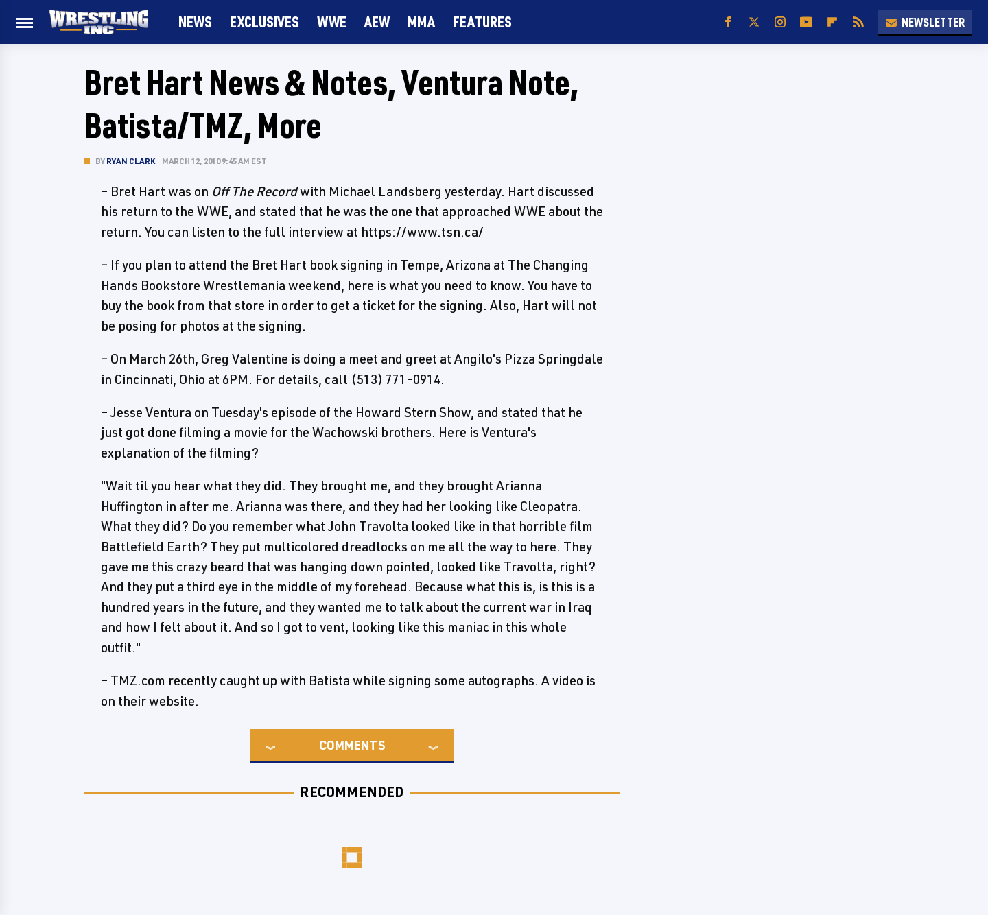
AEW (377, 21)
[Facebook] (728, 22)
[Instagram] (780, 22)
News (195, 21)
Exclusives (264, 21)
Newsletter (925, 21)
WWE (331, 21)
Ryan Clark (130, 161)
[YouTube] (806, 22)
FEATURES (482, 21)
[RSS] (858, 22)
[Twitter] (754, 22)
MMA (421, 21)
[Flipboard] (832, 22)
